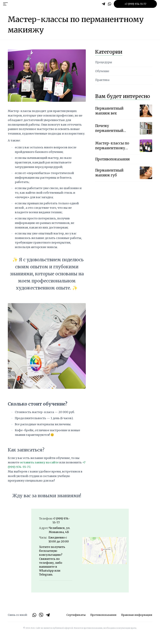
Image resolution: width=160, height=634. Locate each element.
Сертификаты (76, 614)
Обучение (102, 71)
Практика (102, 80)
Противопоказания (103, 614)
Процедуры (103, 62)
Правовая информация (136, 614)
